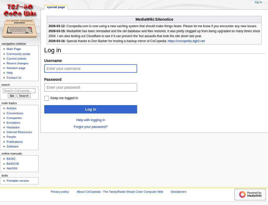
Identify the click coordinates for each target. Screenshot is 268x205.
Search (6, 84)
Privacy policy (60, 191)
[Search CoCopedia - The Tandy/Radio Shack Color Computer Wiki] (19, 90)
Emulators (13, 122)
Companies (14, 117)
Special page (56, 7)
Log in (90, 109)
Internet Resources (19, 132)
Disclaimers (178, 191)
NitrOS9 (12, 168)
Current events (16, 58)
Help (10, 72)
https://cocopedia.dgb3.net (186, 41)
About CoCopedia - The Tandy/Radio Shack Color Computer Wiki (120, 191)
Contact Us (14, 77)
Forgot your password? (91, 127)
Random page (16, 68)
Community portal (18, 53)
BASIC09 (13, 163)
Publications (15, 141)
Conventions (15, 113)
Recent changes (17, 63)
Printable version (18, 180)
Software (12, 146)
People (11, 136)
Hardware (13, 127)
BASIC (11, 158)
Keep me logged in (64, 98)
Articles (11, 108)
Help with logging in (90, 120)
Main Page (14, 48)
